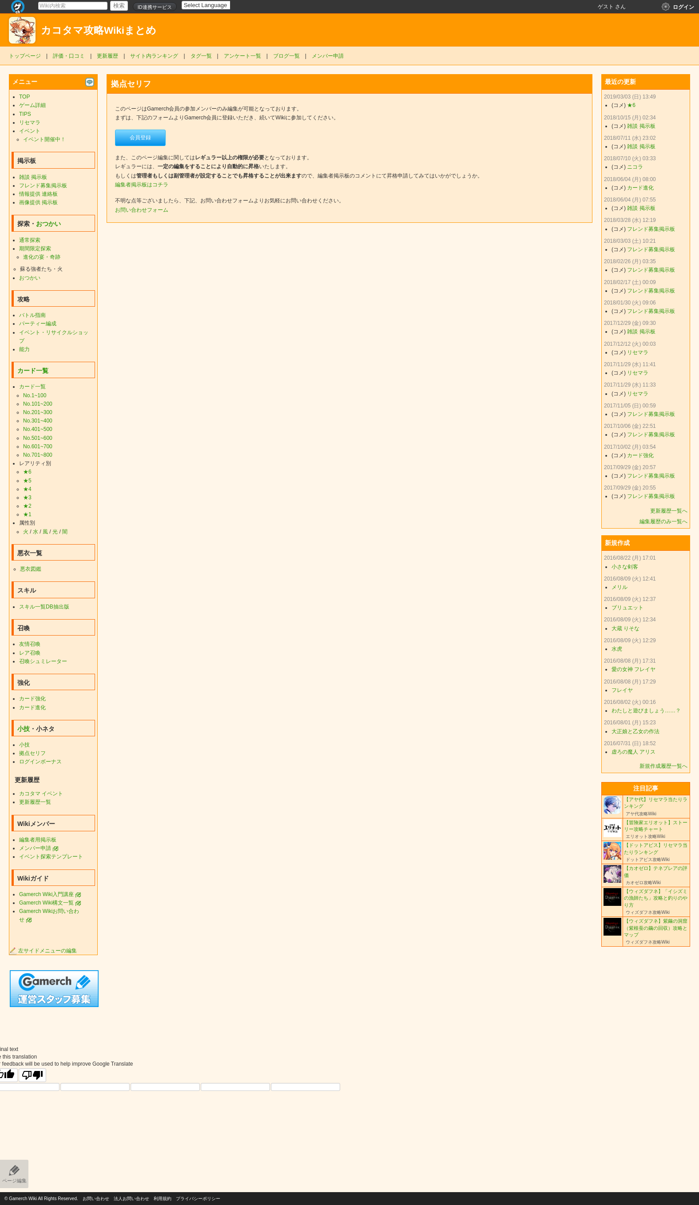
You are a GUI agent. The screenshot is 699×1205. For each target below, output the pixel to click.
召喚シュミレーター (43, 661)
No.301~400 (37, 421)
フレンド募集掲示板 (43, 185)
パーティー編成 (37, 323)
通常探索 (29, 240)
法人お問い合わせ (131, 1198)
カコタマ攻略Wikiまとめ (98, 30)
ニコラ (635, 167)
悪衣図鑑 (30, 569)
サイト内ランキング (154, 56)
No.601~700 (37, 446)
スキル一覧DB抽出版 (44, 607)
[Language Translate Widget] (213, 5)
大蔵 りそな (625, 628)
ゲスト (606, 6)
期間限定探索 (35, 248)
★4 (27, 489)
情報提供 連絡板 (38, 194)
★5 (27, 481)
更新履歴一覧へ (668, 511)
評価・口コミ (69, 56)
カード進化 (32, 707)
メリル (620, 587)
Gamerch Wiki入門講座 (46, 894)
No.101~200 (37, 404)
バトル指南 (32, 315)
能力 (24, 349)
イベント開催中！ (44, 139)
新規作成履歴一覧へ (663, 766)
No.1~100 (34, 395)
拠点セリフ (32, 753)
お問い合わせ (96, 1198)
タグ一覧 (201, 56)
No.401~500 (37, 429)
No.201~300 (37, 412)
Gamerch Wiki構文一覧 (46, 903)
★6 (27, 472)
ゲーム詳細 (32, 105)
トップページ (25, 56)
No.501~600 (37, 438)
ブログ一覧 (286, 56)
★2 (27, 506)
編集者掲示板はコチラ (141, 185)
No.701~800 (37, 455)
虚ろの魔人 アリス (633, 752)
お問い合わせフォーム (141, 210)
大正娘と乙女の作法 (635, 731)
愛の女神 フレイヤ (633, 669)
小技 (23, 728)
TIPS (25, 114)
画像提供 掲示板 (38, 202)
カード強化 (32, 698)
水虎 (617, 649)
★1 (27, 514)
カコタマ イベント (41, 793)
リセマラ (29, 122)
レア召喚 (29, 653)
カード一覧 (32, 370)
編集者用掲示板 (37, 840)
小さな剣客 (625, 567)
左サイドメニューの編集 (43, 951)
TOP (24, 97)
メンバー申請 (328, 56)
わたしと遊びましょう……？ (646, 710)
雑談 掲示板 (33, 177)
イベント (29, 131)
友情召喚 (29, 644)
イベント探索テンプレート (51, 856)
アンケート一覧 (242, 56)
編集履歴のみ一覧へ (663, 521)
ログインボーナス (40, 762)
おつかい (48, 223)
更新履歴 (107, 56)
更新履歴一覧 (35, 802)
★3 (27, 497)
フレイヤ (622, 690)
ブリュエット (627, 607)
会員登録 (140, 137)
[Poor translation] (32, 1075)
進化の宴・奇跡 (41, 257)
